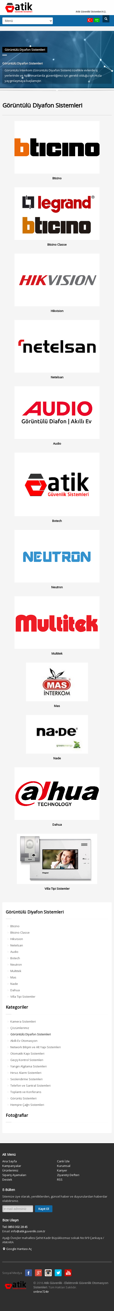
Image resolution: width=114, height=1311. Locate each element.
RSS (60, 1179)
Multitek (15, 971)
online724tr (41, 1292)
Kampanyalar (11, 1166)
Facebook (28, 1272)
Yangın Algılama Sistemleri (28, 1066)
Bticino (15, 926)
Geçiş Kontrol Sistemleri (26, 1060)
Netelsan (16, 945)
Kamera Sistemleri (23, 1021)
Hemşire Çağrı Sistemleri (27, 1105)
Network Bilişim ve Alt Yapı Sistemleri (35, 1047)
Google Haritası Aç (17, 1249)
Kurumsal (63, 1166)
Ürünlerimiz (10, 1170)
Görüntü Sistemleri (23, 1098)
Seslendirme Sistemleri (26, 1079)
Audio (14, 952)
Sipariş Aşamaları (14, 1175)
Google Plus (38, 1272)
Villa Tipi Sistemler (22, 996)
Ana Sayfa (9, 1161)
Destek (7, 1179)
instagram (48, 1272)
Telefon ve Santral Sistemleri (30, 1085)
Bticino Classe (20, 932)
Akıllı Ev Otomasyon (23, 1041)
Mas (13, 977)
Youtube (68, 1272)
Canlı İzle (63, 1161)
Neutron (16, 964)
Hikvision (16, 939)
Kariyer (62, 1170)
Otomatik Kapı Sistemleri (27, 1053)
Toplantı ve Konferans (25, 1092)
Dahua (15, 990)
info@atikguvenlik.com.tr (28, 1231)
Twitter (58, 1272)
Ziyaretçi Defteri (68, 1175)
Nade (14, 984)
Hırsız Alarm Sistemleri (25, 1073)
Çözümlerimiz (19, 1028)
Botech (15, 958)
